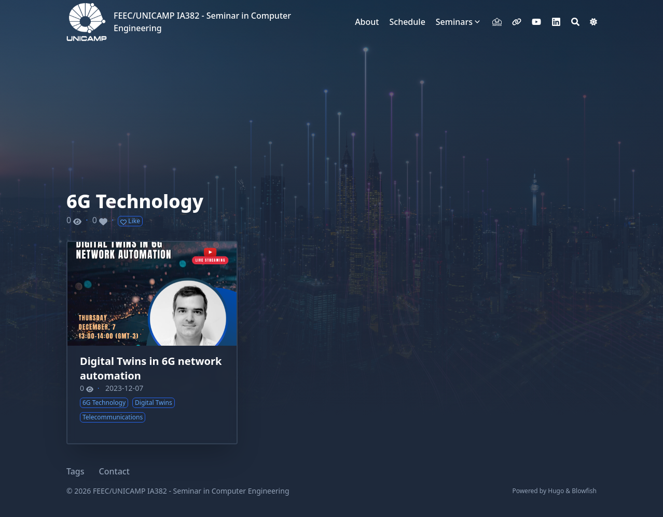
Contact (114, 471)
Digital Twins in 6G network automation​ (151, 368)
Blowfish (584, 490)
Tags (75, 471)
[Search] (575, 21)
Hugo (556, 490)
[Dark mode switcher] (593, 21)
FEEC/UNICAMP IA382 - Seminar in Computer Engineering (202, 22)
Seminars (454, 22)
